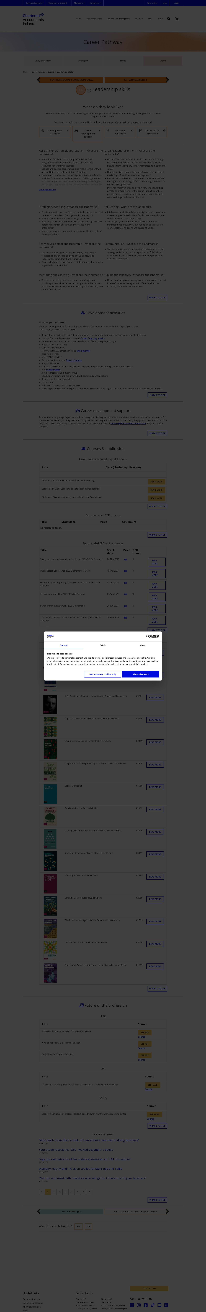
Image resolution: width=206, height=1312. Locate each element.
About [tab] (142, 645)
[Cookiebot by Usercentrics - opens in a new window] (147, 637)
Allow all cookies (141, 674)
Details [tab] (103, 645)
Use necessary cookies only (102, 674)
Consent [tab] (64, 645)
